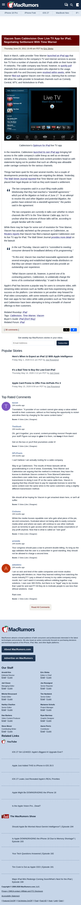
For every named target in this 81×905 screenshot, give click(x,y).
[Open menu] (3, 5)
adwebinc (16, 565)
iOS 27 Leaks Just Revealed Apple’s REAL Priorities (36, 779)
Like (26, 419)
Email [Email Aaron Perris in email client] (42, 731)
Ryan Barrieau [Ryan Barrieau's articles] (46, 715)
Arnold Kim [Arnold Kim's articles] (6, 672)
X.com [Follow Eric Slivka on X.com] (49, 677)
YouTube (12, 741)
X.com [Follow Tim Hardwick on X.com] (49, 699)
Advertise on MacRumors (18, 658)
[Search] (73, 5)
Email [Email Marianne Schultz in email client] (42, 710)
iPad (25, 312)
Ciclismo (16, 511)
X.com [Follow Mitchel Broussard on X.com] (10, 699)
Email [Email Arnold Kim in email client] (4, 677)
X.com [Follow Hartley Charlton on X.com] (10, 710)
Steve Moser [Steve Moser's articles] (7, 726)
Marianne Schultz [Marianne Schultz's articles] (47, 705)
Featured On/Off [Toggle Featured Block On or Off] (9, 901)
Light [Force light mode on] (56, 901)
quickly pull (66, 65)
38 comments (11, 330)
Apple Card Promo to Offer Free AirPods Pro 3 (36, 383)
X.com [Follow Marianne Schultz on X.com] (49, 710)
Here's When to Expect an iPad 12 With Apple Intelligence (42, 356)
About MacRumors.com (17, 649)
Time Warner (29, 315)
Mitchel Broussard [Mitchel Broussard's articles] (9, 694)
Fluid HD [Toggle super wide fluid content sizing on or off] (43, 901)
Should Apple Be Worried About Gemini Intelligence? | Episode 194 (42, 826)
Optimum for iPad (41, 145)
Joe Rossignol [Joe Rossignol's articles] (46, 683)
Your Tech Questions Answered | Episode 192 (33, 853)
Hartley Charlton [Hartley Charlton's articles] (8, 705)
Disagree (33, 419)
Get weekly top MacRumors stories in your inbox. (40, 337)
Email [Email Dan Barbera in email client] (4, 721)
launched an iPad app (58, 55)
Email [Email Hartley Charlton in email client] (4, 710)
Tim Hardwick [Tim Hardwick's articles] (46, 694)
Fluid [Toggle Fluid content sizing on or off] (36, 901)
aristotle (16, 541)
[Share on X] (66, 329)
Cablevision (16, 315)
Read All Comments (40, 607)
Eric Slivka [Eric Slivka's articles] (44, 672)
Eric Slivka (48, 48)
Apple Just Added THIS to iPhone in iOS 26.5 (33, 765)
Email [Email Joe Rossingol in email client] (42, 688)
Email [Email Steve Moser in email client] (4, 731)
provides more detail (61, 237)
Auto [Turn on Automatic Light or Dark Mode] (51, 901)
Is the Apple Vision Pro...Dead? (26, 806)
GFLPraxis (17, 453)
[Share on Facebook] (74, 329)
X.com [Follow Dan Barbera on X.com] (10, 721)
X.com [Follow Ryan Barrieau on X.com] (49, 721)
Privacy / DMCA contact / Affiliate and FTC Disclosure (22, 891)
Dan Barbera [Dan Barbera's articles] (7, 715)
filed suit (16, 75)
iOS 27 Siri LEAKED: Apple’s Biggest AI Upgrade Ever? (37, 752)
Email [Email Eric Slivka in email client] (42, 677)
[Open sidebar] (77, 5)
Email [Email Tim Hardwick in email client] (42, 699)
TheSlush (16, 426)
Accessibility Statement (11, 896)
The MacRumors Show (23, 816)
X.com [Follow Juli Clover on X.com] (10, 688)
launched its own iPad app (46, 152)
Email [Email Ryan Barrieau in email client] (42, 721)
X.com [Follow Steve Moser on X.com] (10, 731)
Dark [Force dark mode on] (61, 901)
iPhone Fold (30, 13)
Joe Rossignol (52, 360)
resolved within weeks (53, 72)
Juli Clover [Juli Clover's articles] (6, 683)
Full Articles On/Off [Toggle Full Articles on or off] (25, 901)
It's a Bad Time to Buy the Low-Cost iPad (33, 370)
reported (20, 178)
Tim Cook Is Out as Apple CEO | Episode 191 (33, 867)
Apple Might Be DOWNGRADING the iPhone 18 (34, 792)
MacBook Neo (62, 13)
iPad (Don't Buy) (27, 319)
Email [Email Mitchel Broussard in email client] (4, 699)
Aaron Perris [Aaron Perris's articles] (45, 726)
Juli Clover (55, 373)
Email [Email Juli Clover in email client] (4, 688)
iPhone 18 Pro (11, 13)
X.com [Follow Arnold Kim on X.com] (10, 677)
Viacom (40, 315)
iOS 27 (46, 13)
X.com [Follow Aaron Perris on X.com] (49, 731)
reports (12, 234)
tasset (15, 403)
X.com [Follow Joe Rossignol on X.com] (49, 688)
